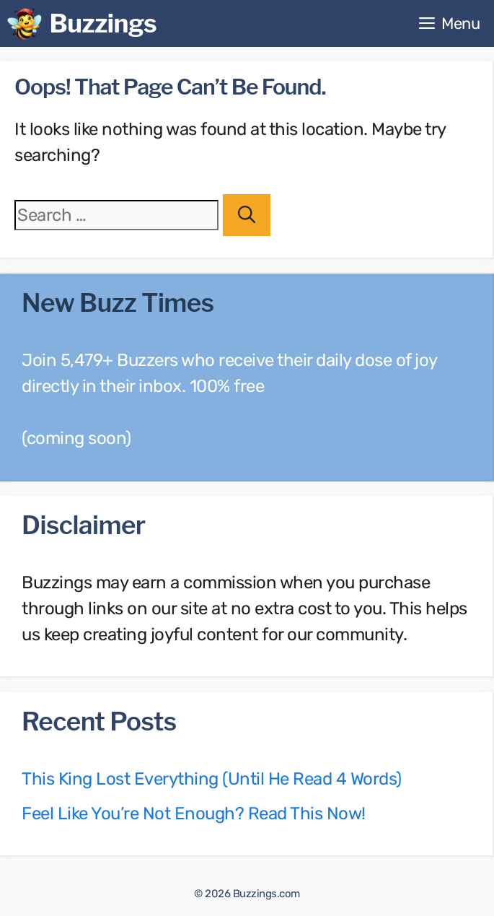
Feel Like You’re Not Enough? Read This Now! (194, 813)
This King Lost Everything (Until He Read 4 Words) (212, 779)
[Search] (246, 215)
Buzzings (102, 23)
